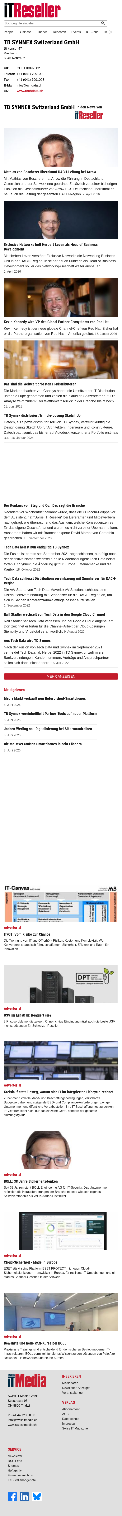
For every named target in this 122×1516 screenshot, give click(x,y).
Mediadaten (70, 1383)
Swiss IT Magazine (75, 1428)
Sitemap (13, 1465)
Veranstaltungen (73, 1392)
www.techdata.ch (30, 91)
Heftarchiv (15, 1470)
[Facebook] (14, 1500)
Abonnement (71, 1409)
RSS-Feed (15, 1461)
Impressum (69, 1423)
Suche (112, 23)
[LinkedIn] (26, 1500)
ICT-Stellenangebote (22, 1480)
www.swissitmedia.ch (22, 1424)
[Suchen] (103, 23)
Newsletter (15, 1456)
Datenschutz (70, 1418)
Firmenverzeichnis (20, 1475)
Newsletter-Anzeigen (76, 1388)
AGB (65, 1414)
